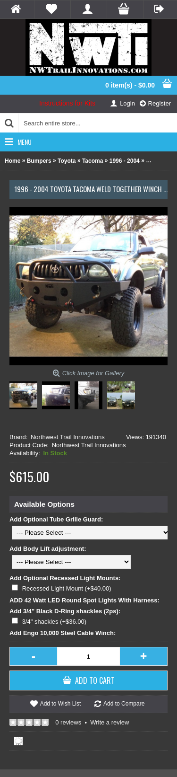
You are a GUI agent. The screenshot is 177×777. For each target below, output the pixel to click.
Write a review (109, 722)
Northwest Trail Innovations (68, 437)
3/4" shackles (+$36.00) (54, 621)
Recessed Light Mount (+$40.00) (66, 588)
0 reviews (68, 722)
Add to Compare (123, 703)
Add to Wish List (60, 703)
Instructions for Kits (67, 103)
